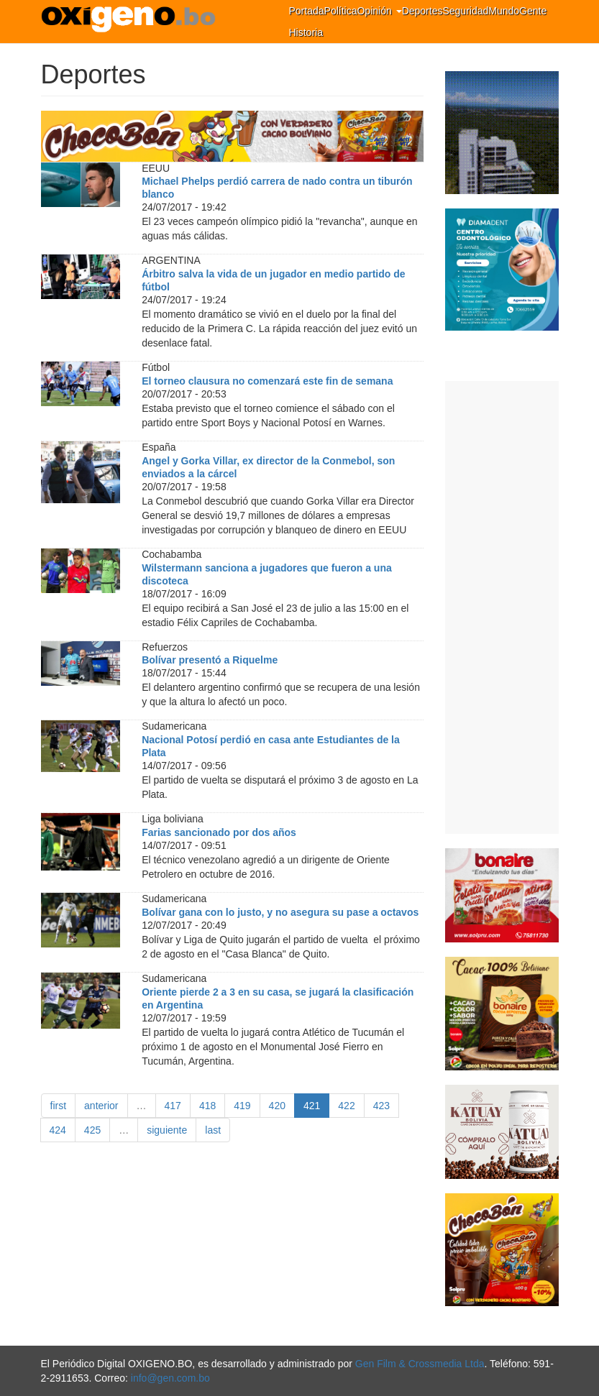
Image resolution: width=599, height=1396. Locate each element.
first (58, 1105)
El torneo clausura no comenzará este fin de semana (267, 381)
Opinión (379, 11)
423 (381, 1105)
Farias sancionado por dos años (219, 832)
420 (277, 1105)
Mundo (503, 11)
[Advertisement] (502, 607)
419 (242, 1105)
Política (340, 11)
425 (92, 1130)
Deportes (422, 11)
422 (346, 1105)
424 (58, 1130)
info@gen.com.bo (170, 1378)
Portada (306, 11)
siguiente (167, 1130)
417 (173, 1105)
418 (207, 1105)
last (213, 1130)
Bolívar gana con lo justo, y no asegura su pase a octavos (280, 912)
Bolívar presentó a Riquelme (210, 660)
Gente (533, 11)
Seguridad (465, 11)
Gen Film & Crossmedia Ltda (420, 1363)
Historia (306, 32)
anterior (101, 1105)
